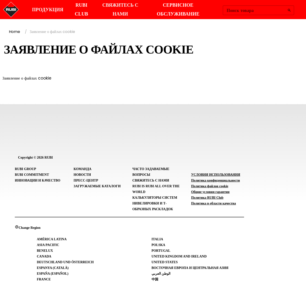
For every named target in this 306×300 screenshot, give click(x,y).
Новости (82, 175)
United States (165, 262)
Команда (83, 169)
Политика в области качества (213, 203)
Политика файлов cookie (209, 186)
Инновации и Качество (37, 180)
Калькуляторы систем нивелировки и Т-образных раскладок (154, 203)
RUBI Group (25, 169)
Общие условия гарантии (210, 192)
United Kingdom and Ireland (179, 256)
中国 (155, 279)
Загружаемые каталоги (97, 186)
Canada (44, 256)
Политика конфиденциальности (215, 180)
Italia (157, 239)
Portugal (161, 250)
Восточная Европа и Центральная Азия (190, 268)
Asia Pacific (48, 245)
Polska (158, 245)
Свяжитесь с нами (150, 180)
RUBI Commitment (32, 175)
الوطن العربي (161, 273)
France (44, 279)
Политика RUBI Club (207, 197)
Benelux (45, 250)
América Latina (52, 239)
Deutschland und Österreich (65, 262)
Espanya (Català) (53, 268)
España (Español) (52, 273)
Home (14, 31)
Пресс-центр (86, 180)
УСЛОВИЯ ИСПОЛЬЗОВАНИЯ (215, 175)
